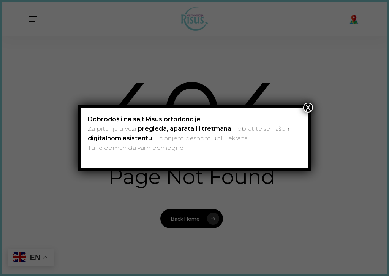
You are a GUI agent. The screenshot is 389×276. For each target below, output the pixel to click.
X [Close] (308, 108)
